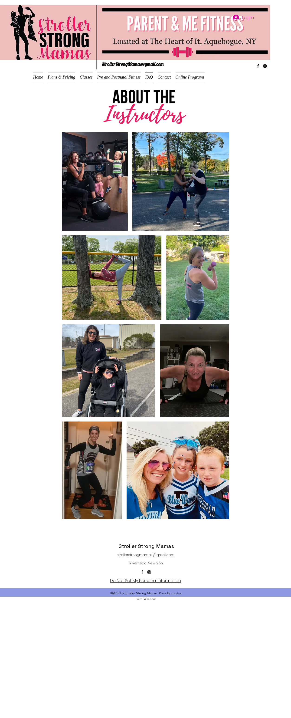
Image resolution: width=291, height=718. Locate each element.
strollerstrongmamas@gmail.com (145, 554)
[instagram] (265, 66)
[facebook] (258, 66)
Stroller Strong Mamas (146, 546)
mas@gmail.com (148, 64)
